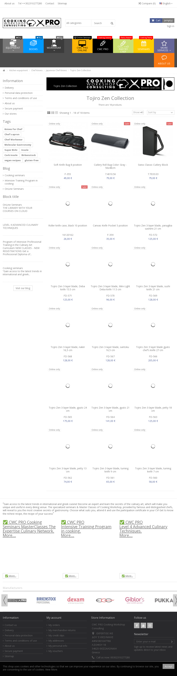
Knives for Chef (13, 129)
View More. (51, 669)
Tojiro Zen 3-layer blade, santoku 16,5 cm (110, 348)
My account (53, 618)
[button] (164, 46)
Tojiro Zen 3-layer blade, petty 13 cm (68, 470)
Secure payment (14, 108)
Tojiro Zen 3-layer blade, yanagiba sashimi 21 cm (153, 227)
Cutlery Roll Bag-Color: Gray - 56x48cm (110, 166)
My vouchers (55, 651)
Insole (24, 149)
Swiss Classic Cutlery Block (153, 164)
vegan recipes (13, 160)
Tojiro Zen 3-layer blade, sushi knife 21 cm (153, 288)
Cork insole (11, 155)
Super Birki (11, 149)
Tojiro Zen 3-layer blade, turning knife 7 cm (153, 470)
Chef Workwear (14, 139)
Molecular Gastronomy (18, 144)
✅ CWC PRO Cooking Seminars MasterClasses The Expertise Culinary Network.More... (29, 528)
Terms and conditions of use (21, 98)
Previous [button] (4, 600)
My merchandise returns (62, 630)
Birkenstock (28, 155)
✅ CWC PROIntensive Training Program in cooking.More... (86, 528)
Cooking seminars (15, 175)
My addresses (56, 640)
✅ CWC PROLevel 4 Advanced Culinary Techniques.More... (143, 528)
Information (13, 80)
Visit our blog (23, 288)
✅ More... (10, 575)
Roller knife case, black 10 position (67, 225)
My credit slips (56, 635)
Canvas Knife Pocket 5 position (110, 225)
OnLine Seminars (14, 188)
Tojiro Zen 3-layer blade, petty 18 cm (153, 409)
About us (10, 3)
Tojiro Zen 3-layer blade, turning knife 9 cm (110, 470)
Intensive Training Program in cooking (21, 182)
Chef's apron (12, 134)
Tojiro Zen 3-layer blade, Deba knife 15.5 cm (68, 288)
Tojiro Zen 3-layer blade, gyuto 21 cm (110, 409)
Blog (6, 168)
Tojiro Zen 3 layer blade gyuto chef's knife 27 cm (153, 348)
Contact (49, 3)
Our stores (11, 113)
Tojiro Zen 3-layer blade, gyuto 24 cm (68, 409)
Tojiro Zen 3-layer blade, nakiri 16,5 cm (68, 348)
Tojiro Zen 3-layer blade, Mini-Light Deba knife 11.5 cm (110, 288)
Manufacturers (12, 588)
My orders (54, 625)
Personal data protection (19, 93)
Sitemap (62, 3)
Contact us (11, 625)
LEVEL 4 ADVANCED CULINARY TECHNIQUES (20, 226)
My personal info (57, 645)
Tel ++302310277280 (30, 3)
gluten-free (31, 160)
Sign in (170, 26)
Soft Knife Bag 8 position (68, 164)
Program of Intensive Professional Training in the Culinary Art (22, 243)
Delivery (9, 87)
